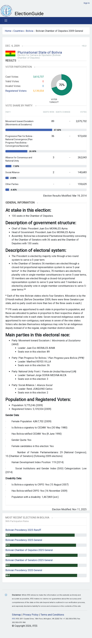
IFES (13, 619)
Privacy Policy (30, 614)
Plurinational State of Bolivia (40, 52)
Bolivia (29, 30)
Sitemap (16, 614)
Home (8, 30)
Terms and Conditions (52, 614)
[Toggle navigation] (5, 20)
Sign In (87, 3)
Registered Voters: (16, 90)
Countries (18, 30)
